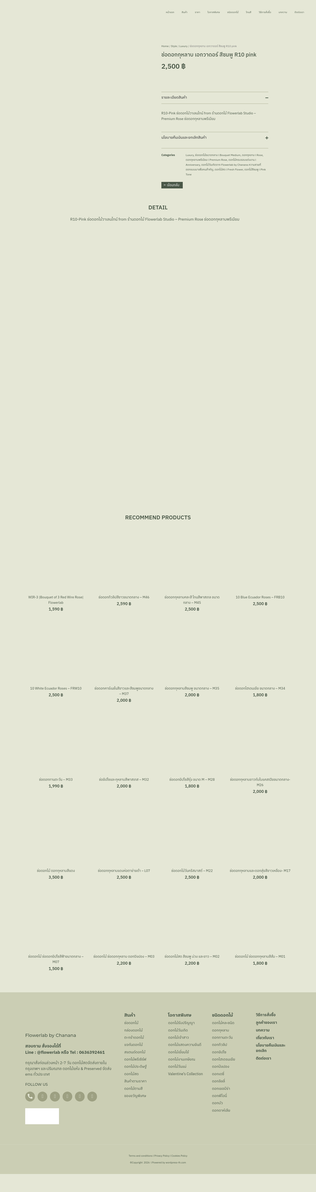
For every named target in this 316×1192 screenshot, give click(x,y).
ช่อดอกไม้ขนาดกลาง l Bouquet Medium (218, 155)
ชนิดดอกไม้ (208, 12)
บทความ (275, 12)
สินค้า (143, 12)
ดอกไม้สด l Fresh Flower (229, 169)
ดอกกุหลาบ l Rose (252, 155)
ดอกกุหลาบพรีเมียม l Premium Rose (206, 160)
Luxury (183, 46)
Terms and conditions (141, 1174)
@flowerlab (48, 1069)
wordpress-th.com (176, 1181)
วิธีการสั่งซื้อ (251, 12)
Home (165, 46)
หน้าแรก (124, 12)
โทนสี (229, 12)
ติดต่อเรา (298, 12)
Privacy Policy (162, 1174)
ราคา (160, 12)
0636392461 (92, 1069)
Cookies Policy (179, 1174)
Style (174, 46)
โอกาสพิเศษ (182, 12)
